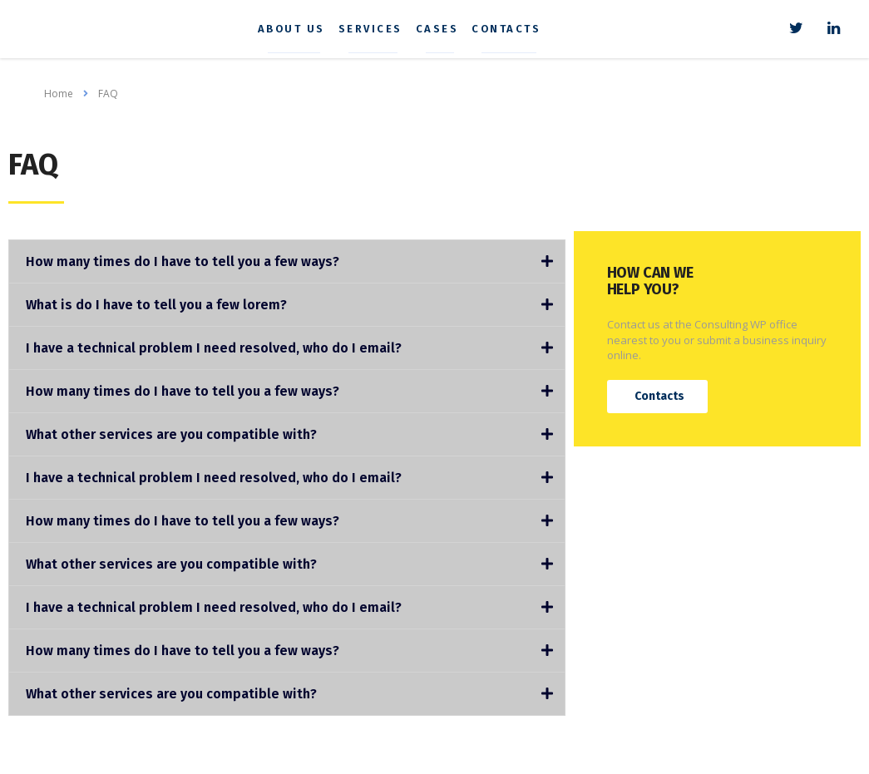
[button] (657, 396)
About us (299, 28)
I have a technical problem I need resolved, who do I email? (214, 348)
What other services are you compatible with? (171, 434)
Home (58, 93)
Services (378, 28)
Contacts (514, 28)
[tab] (287, 261)
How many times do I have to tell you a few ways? (182, 261)
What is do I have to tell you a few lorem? (156, 305)
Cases (445, 28)
